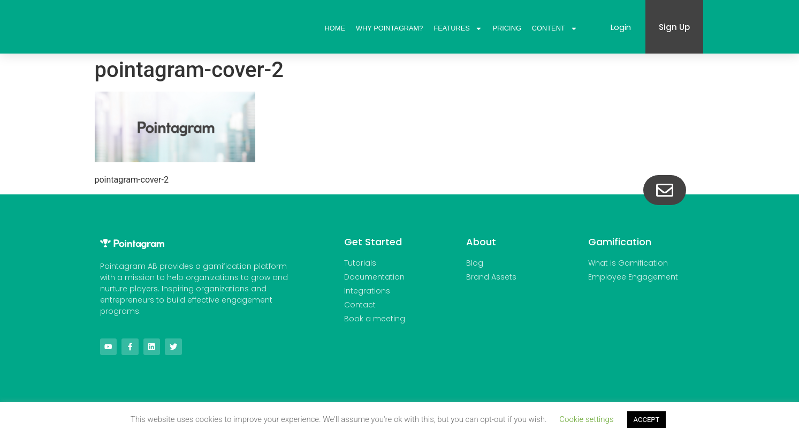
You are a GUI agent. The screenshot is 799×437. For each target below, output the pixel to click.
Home (335, 28)
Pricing (507, 28)
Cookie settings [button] (586, 419)
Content (554, 28)
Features (457, 28)
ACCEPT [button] (647, 420)
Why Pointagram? (389, 28)
